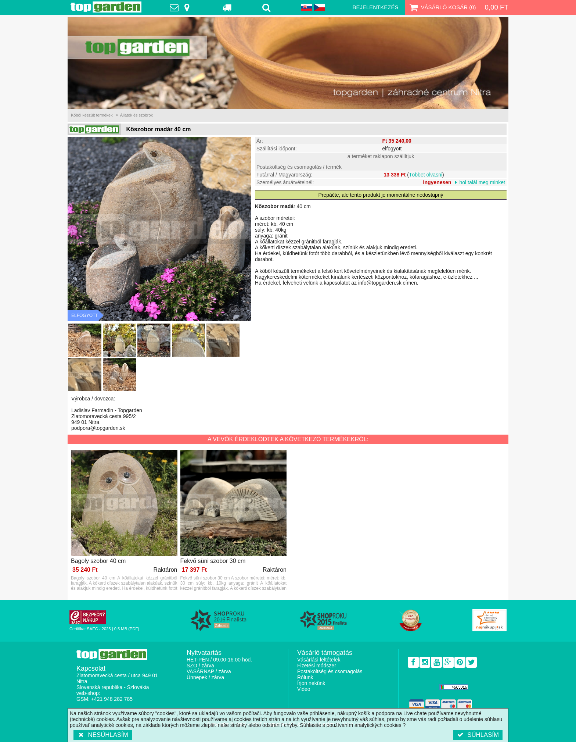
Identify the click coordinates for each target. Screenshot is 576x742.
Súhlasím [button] (478, 734)
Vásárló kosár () (442, 7)
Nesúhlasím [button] (102, 734)
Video (303, 689)
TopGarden (106, 7)
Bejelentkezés (375, 7)
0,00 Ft (496, 7)
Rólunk (305, 677)
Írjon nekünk (311, 683)
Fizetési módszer (316, 665)
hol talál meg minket (482, 182)
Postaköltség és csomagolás (329, 671)
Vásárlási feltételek (319, 660)
